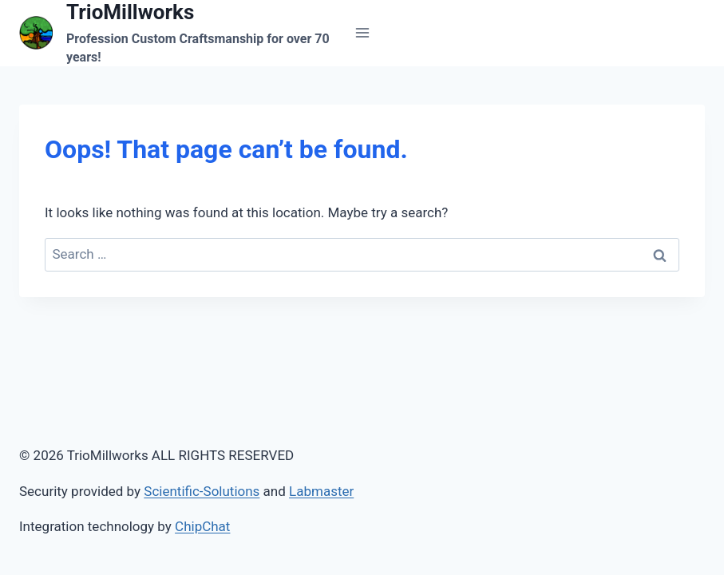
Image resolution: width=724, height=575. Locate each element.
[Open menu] (362, 33)
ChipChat (202, 526)
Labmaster (321, 491)
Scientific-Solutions (201, 491)
